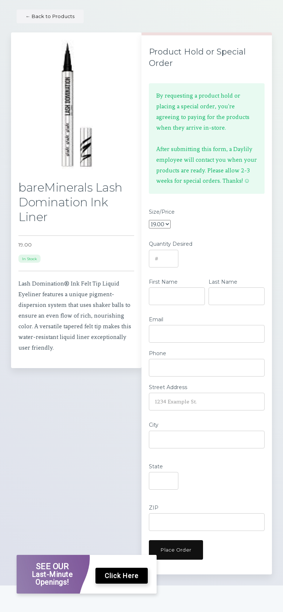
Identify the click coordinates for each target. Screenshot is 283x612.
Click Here (122, 576)
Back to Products (50, 16)
